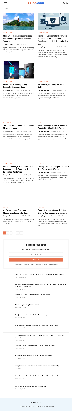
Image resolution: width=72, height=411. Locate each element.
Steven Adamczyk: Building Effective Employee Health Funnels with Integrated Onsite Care (18, 169)
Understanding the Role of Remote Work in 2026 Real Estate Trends (52, 127)
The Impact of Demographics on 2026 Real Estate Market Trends (53, 168)
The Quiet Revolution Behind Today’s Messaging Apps (18, 127)
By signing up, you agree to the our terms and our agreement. (36, 264)
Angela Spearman (10, 44)
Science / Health (8, 33)
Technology (7, 122)
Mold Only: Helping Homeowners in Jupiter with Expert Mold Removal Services (17, 39)
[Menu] (5, 3)
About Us (31, 406)
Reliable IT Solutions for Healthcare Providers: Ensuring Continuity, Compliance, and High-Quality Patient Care (53, 40)
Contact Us (23, 406)
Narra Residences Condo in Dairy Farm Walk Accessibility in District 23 (36, 376)
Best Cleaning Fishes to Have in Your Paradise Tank (30, 386)
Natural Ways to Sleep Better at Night (51, 85)
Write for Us (39, 406)
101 (18, 233)
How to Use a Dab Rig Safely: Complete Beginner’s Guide (15, 85)
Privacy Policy (48, 264)
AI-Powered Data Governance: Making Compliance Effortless (15, 211)
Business (41, 122)
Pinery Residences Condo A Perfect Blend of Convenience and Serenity (52, 211)
